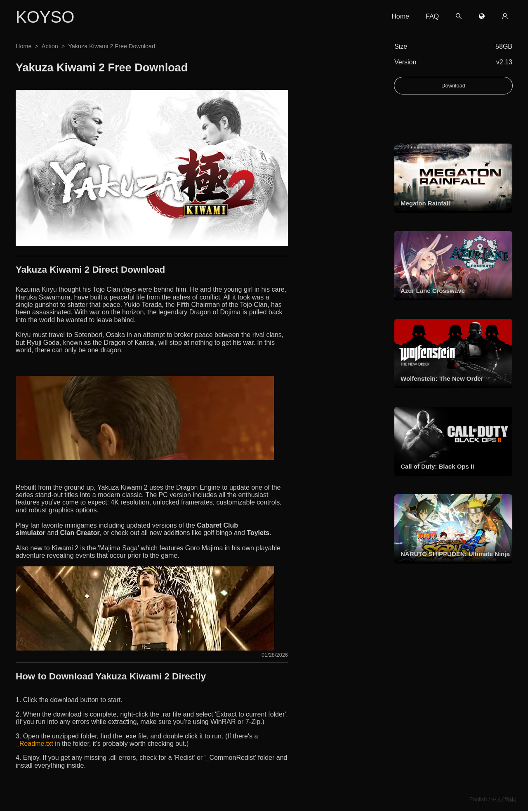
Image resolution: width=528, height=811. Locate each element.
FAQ (432, 16)
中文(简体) (503, 799)
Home (400, 16)
